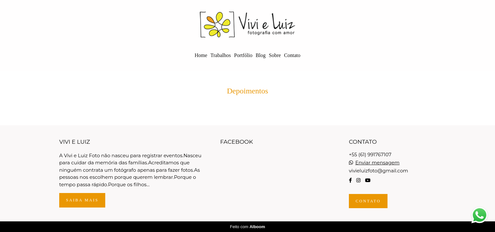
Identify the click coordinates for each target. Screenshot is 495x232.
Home (201, 55)
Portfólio (243, 55)
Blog (261, 55)
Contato (292, 55)
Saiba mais (82, 200)
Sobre (275, 55)
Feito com (247, 226)
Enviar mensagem (377, 162)
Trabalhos (220, 55)
